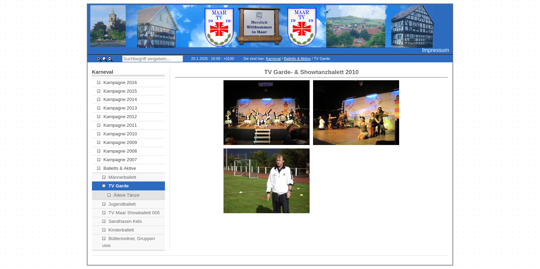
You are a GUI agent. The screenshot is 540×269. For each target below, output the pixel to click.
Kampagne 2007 (117, 159)
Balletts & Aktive (297, 58)
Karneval (273, 58)
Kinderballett (118, 229)
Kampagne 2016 (117, 82)
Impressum (435, 50)
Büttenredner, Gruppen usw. (128, 242)
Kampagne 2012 (117, 116)
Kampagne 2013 (117, 108)
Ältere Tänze (123, 195)
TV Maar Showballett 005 (131, 212)
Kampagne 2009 (117, 142)
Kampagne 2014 (117, 99)
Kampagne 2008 (117, 151)
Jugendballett (119, 204)
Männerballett (119, 177)
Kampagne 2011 (117, 125)
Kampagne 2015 (117, 91)
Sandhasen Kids (122, 221)
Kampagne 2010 (117, 133)
